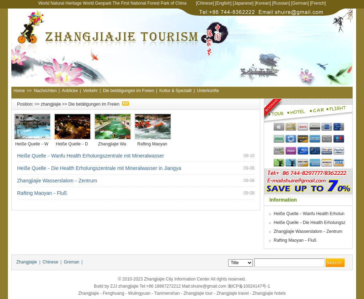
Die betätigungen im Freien (128, 90)
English (223, 3)
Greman (71, 262)
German (299, 3)
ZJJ (113, 286)
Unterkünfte (208, 90)
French (318, 3)
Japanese (243, 3)
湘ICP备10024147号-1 (249, 286)
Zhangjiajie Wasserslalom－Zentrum (57, 180)
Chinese (205, 3)
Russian (281, 3)
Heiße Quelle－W (32, 144)
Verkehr (90, 90)
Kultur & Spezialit (175, 90)
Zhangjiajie (26, 262)
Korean (263, 3)
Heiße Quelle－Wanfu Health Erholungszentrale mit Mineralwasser (90, 156)
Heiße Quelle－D (72, 144)
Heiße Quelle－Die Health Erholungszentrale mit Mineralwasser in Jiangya (99, 168)
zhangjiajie (51, 104)
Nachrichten (45, 90)
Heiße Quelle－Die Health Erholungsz (310, 222)
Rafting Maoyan (152, 144)
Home (19, 90)
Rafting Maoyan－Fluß (42, 193)
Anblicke (70, 90)
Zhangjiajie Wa (112, 144)
